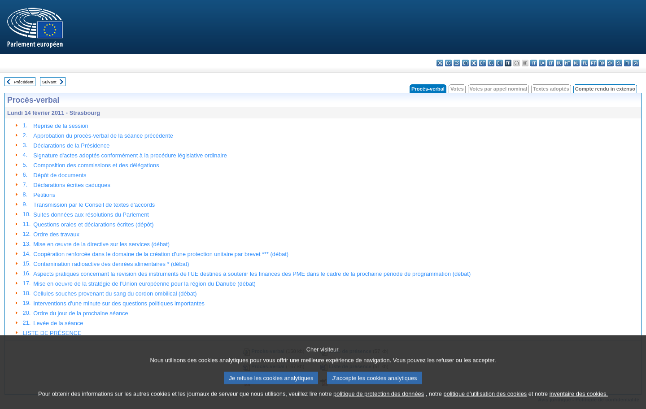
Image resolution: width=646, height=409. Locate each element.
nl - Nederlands (576, 63)
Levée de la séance (58, 323)
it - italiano (533, 63)
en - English (499, 63)
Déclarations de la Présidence (71, 145)
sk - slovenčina (610, 63)
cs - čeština (457, 63)
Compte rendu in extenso (605, 88)
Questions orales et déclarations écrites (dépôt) (93, 224)
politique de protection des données (378, 402)
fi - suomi (627, 63)
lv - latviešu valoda (542, 63)
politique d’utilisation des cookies (485, 402)
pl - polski (584, 63)
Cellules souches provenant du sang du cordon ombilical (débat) (114, 293)
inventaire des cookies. (579, 402)
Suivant (49, 81)
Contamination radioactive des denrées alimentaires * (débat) (111, 264)
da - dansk (465, 63)
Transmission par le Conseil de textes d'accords (94, 204)
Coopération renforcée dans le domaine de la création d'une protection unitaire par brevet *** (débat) (160, 254)
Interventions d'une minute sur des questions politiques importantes (119, 303)
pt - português (593, 63)
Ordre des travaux (56, 234)
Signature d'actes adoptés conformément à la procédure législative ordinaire (130, 155)
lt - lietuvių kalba (550, 63)
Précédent (24, 81)
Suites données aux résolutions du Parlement (91, 214)
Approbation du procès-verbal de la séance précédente (103, 135)
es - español (448, 63)
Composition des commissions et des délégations (96, 165)
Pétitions (44, 194)
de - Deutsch (474, 63)
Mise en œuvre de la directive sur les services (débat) (101, 244)
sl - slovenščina (618, 63)
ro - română (601, 63)
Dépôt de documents (59, 175)
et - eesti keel (482, 63)
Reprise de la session (60, 125)
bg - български (439, 63)
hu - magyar (559, 63)
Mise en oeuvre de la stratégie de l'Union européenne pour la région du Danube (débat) (144, 283)
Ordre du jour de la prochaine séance (80, 313)
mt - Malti (567, 63)
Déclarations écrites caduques (71, 185)
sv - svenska (636, 63)
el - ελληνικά (491, 63)
